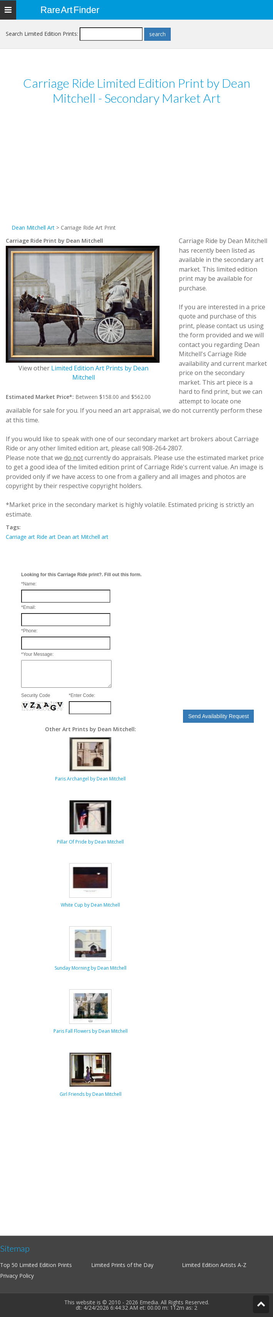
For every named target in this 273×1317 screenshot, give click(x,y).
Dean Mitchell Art (33, 227)
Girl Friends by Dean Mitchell (91, 1094)
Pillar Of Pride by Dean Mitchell (90, 842)
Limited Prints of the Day (122, 1265)
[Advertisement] (136, 169)
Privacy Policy (17, 1275)
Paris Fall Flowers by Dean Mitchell (90, 1031)
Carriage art (20, 536)
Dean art (68, 536)
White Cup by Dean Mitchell (90, 905)
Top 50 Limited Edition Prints (36, 1265)
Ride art (46, 536)
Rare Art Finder (69, 10)
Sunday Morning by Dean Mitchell (91, 968)
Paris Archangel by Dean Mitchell (90, 778)
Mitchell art (94, 536)
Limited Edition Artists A (211, 1265)
